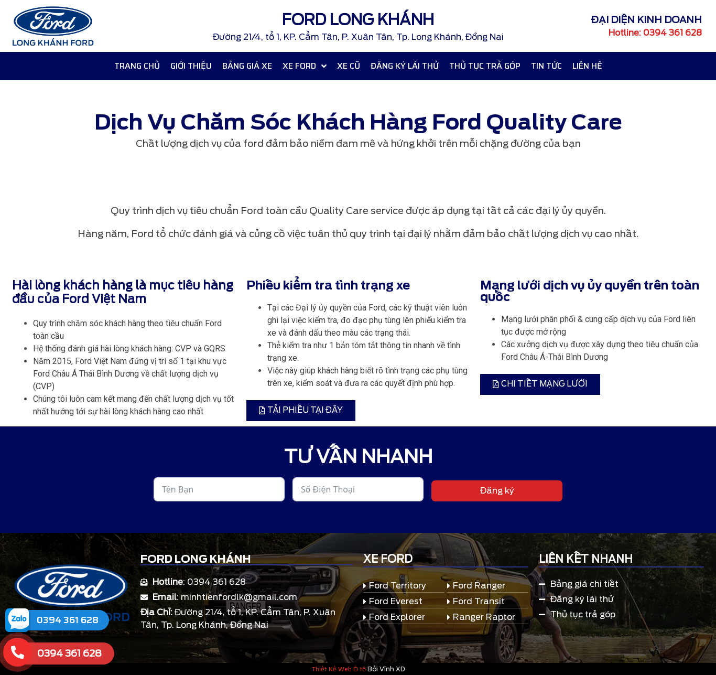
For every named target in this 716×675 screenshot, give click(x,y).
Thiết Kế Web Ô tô (339, 669)
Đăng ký (497, 491)
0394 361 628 (68, 620)
